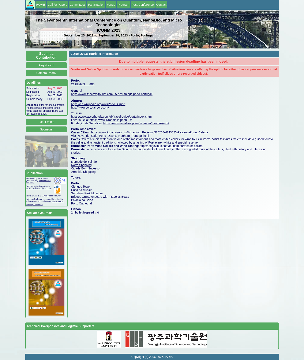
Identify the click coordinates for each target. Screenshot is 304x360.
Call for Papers (57, 4)
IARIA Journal (58, 201)
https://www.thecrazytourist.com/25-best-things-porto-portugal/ (112, 94)
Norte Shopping (81, 165)
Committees (78, 4)
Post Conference (143, 4)
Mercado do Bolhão (84, 161)
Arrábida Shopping (83, 171)
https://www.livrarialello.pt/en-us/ (111, 120)
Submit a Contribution (46, 55)
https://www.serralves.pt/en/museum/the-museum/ (136, 123)
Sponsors (46, 129)
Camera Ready (46, 73)
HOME (40, 4)
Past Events (46, 122)
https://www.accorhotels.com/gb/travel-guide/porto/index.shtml (111, 116)
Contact (161, 4)
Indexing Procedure (34, 205)
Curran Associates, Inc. (51, 196)
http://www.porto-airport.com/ (90, 107)
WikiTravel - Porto (83, 84)
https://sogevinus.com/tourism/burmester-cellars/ (171, 146)
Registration (46, 65)
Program (123, 4)
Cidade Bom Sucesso (85, 168)
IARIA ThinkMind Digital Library (39, 188)
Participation (96, 4)
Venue (111, 4)
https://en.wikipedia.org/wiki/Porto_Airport (98, 104)
